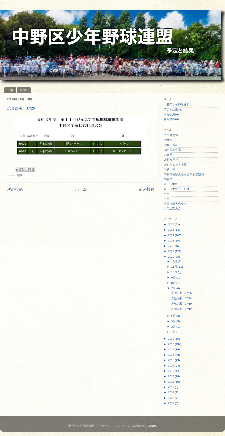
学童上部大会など (175, 203)
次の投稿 (15, 189)
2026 (171, 224)
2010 (171, 387)
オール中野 (171, 184)
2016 (171, 354)
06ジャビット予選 (175, 164)
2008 (171, 397)
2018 (171, 344)
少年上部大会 (172, 208)
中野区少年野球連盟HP (178, 104)
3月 (173, 321)
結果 (20, 175)
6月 (173, 315)
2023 (171, 240)
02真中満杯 (171, 144)
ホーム (81, 189)
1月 (173, 331)
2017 (171, 349)
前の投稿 (146, 189)
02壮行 (168, 140)
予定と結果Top (173, 109)
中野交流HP (171, 114)
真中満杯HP (171, 119)
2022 (171, 245)
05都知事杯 (171, 159)
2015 (171, 360)
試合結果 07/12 (181, 309)
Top (10, 90)
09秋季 (168, 179)
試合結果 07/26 (181, 292)
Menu (24, 90)
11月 (174, 266)
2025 (171, 229)
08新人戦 (169, 169)
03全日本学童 (172, 149)
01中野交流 (171, 135)
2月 (173, 326)
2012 (171, 376)
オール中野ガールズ (176, 189)
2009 (171, 392)
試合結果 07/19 (181, 303)
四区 (166, 198)
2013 (171, 370)
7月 (173, 288)
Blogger (151, 425)
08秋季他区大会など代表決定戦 (184, 174)
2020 (171, 256)
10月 (174, 272)
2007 (171, 403)
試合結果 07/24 (181, 298)
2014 (171, 365)
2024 (171, 235)
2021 (171, 251)
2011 (171, 381)
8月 (173, 282)
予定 (166, 194)
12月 (174, 261)
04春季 (168, 154)
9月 (173, 277)
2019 (171, 338)
